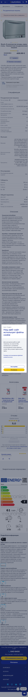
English (9, 327)
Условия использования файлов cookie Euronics (13, 356)
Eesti (5, 327)
